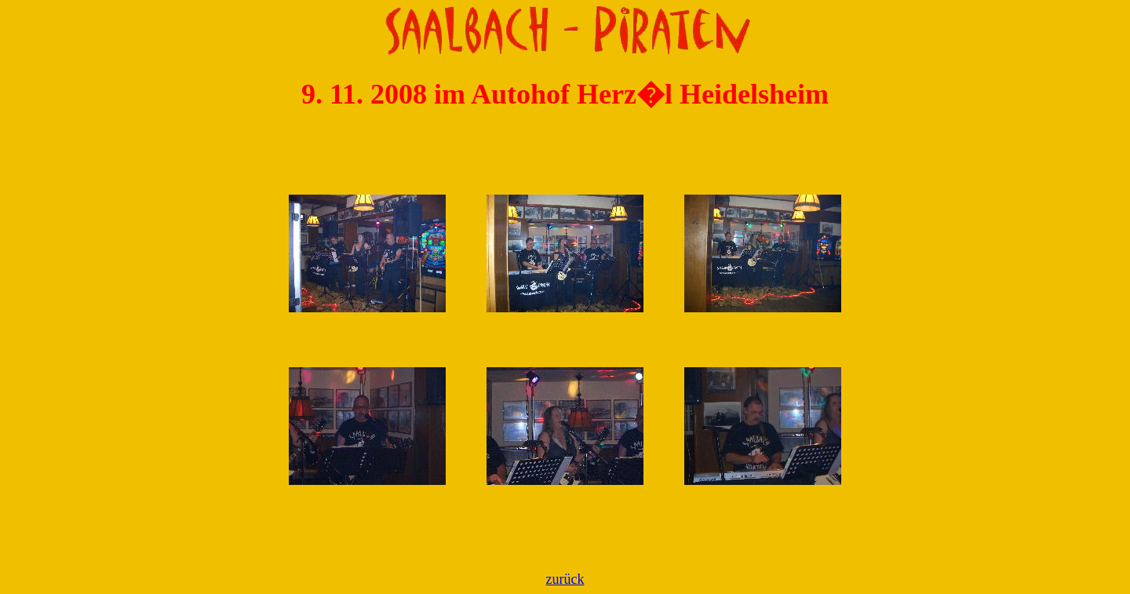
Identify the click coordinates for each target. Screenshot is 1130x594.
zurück (565, 579)
